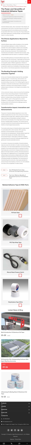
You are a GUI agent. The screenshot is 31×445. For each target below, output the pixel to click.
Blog (15, 5)
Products (3, 403)
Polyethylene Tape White (15, 302)
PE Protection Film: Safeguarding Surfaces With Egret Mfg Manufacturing (14, 360)
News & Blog (9, 5)
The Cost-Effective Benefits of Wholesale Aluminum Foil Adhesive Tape (18, 176)
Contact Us (4, 415)
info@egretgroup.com (6, 422)
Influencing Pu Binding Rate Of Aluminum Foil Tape (14, 393)
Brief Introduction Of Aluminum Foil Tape (12, 333)
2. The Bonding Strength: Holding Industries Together (11, 19)
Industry (3, 406)
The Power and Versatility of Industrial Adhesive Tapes (14, 6)
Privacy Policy (18, 439)
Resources (4, 409)
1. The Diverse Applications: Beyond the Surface (12, 16)
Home (4, 5)
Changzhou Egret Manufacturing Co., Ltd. (16, 434)
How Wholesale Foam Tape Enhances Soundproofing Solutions (18, 170)
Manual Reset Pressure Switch (15, 272)
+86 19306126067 (5, 419)
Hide (12, 14)
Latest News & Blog (15, 311)
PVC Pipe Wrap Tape (15, 242)
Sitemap (12, 439)
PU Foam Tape (15, 212)
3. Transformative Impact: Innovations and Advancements (11, 22)
